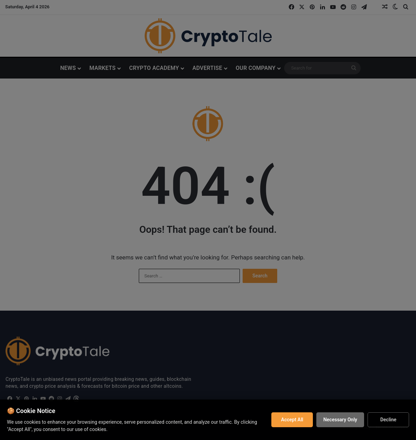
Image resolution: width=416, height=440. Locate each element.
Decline (388, 419)
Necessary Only (340, 419)
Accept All (292, 419)
